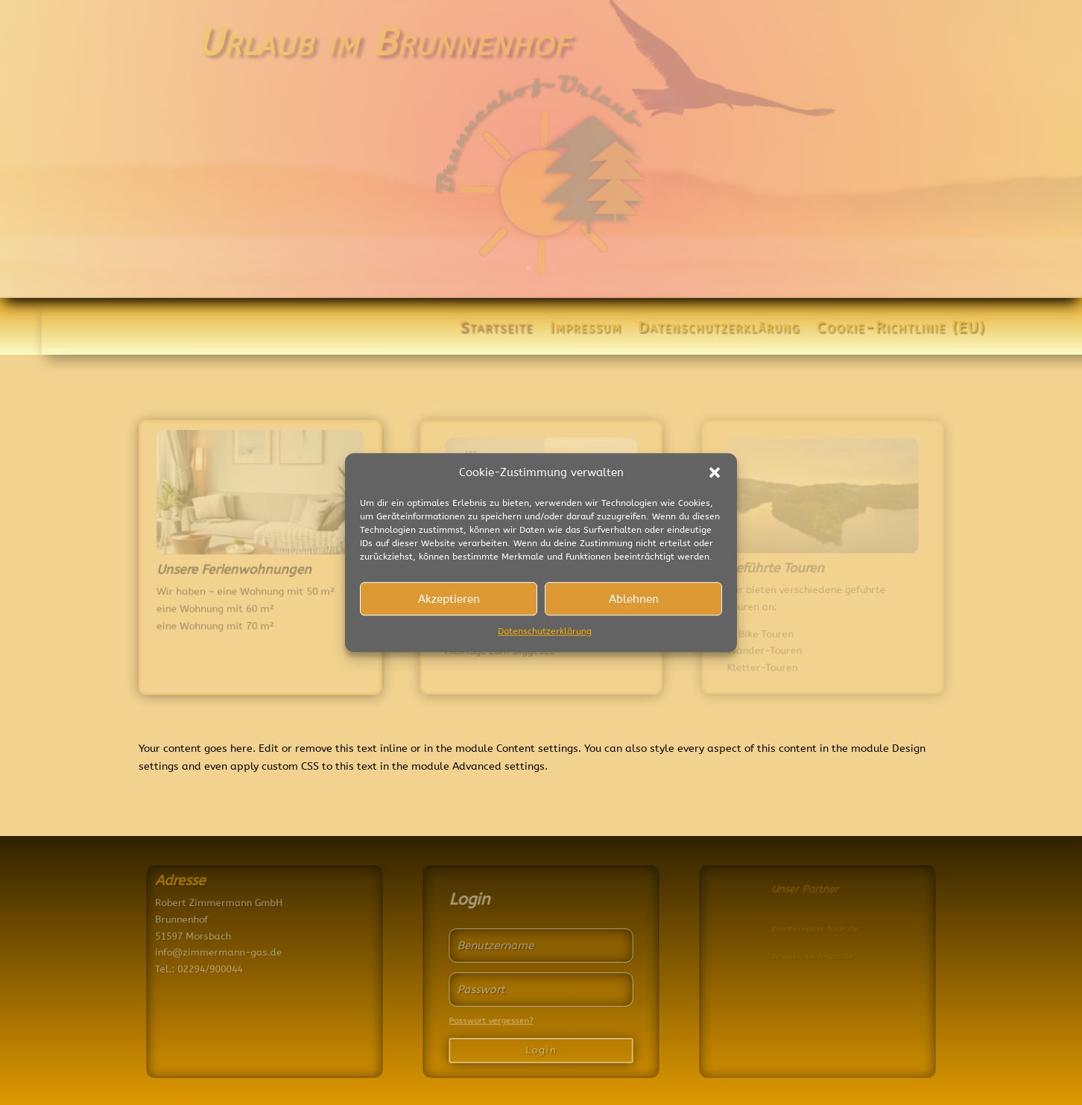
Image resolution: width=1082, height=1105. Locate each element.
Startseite (505, 329)
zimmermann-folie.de (837, 930)
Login (541, 1046)
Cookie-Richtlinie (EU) (910, 329)
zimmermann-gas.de (835, 956)
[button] (714, 473)
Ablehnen (634, 599)
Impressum (595, 329)
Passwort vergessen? (493, 1018)
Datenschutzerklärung (545, 632)
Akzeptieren (449, 599)
